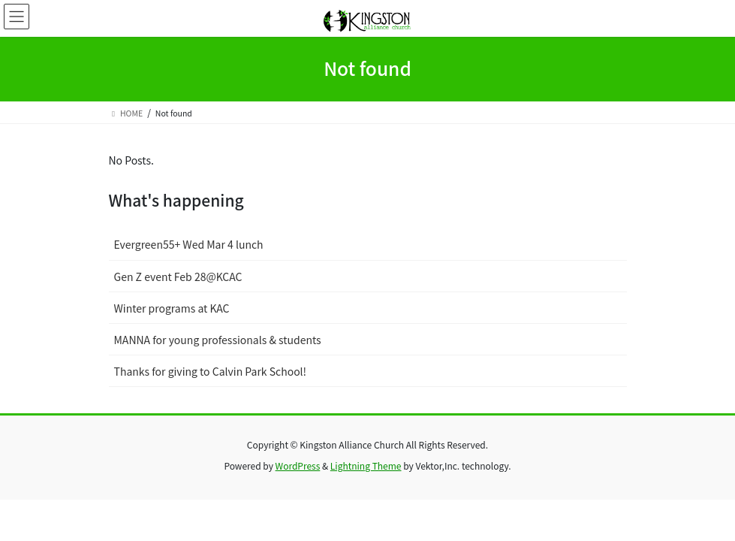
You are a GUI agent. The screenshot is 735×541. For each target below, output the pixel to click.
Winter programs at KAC (172, 308)
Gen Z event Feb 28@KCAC (178, 276)
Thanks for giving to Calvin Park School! (210, 371)
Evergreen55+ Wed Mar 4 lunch (189, 244)
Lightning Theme (366, 465)
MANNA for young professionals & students (217, 339)
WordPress (298, 465)
